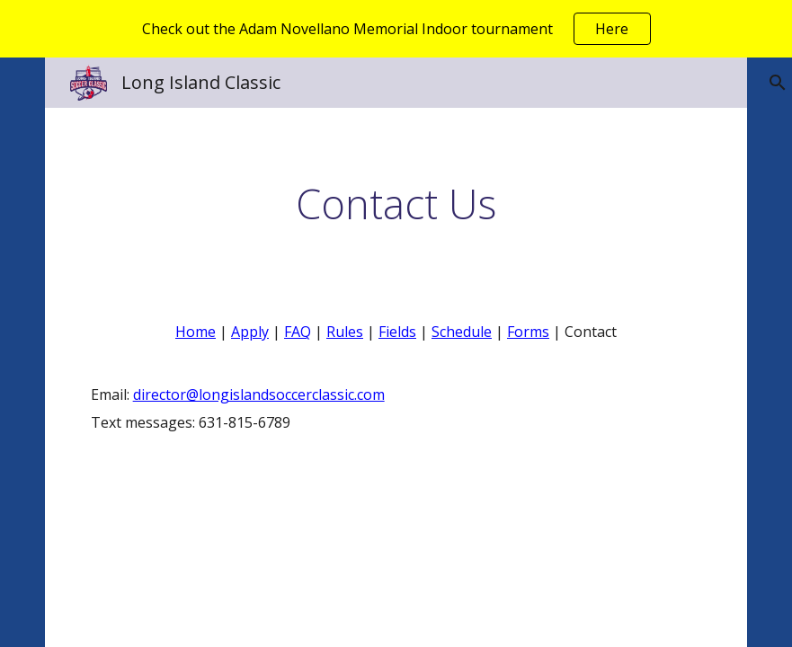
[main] (396, 204)
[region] (396, 29)
